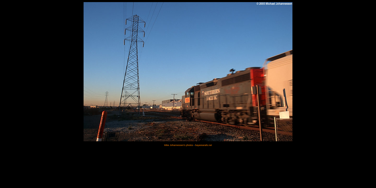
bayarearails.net (203, 145)
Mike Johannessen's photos (178, 145)
